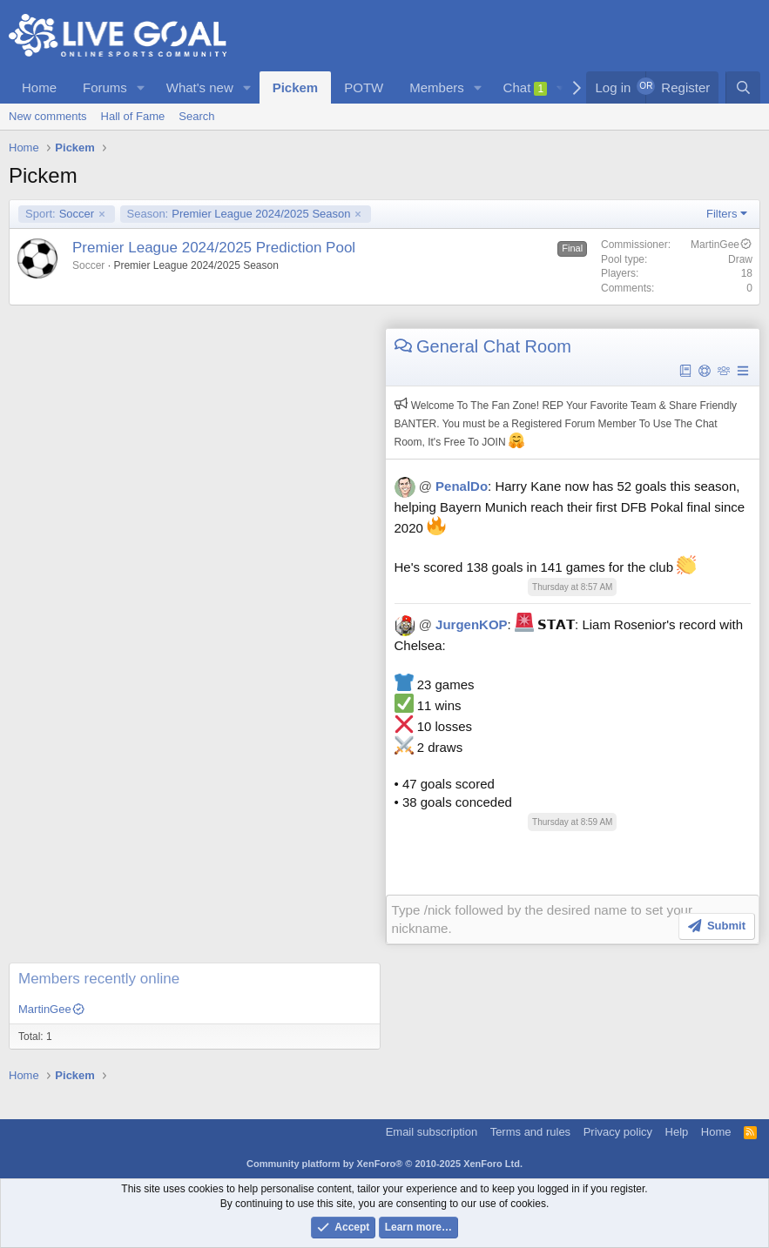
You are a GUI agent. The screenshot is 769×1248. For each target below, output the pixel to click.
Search (196, 116)
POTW (363, 87)
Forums (105, 87)
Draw (740, 259)
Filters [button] (721, 213)
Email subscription (432, 1130)
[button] (141, 87)
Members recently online (98, 978)
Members (436, 87)
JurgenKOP (471, 624)
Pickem (296, 87)
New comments (48, 116)
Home (39, 87)
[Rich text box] (573, 919)
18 (746, 273)
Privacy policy (617, 1130)
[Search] (742, 87)
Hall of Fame (133, 116)
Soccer (59, 214)
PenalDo (461, 486)
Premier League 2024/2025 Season (239, 214)
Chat (525, 88)
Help (677, 1130)
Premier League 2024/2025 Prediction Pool (213, 247)
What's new (199, 87)
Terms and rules (530, 1130)
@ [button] (425, 486)
